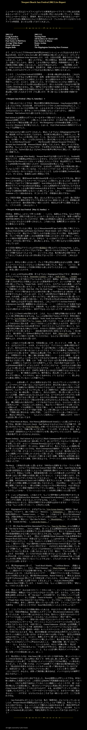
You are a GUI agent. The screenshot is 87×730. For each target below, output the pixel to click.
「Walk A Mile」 (60, 277)
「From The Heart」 (33, 427)
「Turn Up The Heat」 (59, 526)
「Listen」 (38, 321)
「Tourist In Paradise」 (65, 597)
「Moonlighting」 (56, 519)
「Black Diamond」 (59, 568)
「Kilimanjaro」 (57, 512)
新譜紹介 (43, 248)
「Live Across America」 (55, 509)
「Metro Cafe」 (63, 333)
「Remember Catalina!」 (38, 277)
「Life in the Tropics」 (39, 522)
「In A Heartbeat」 (20, 318)
